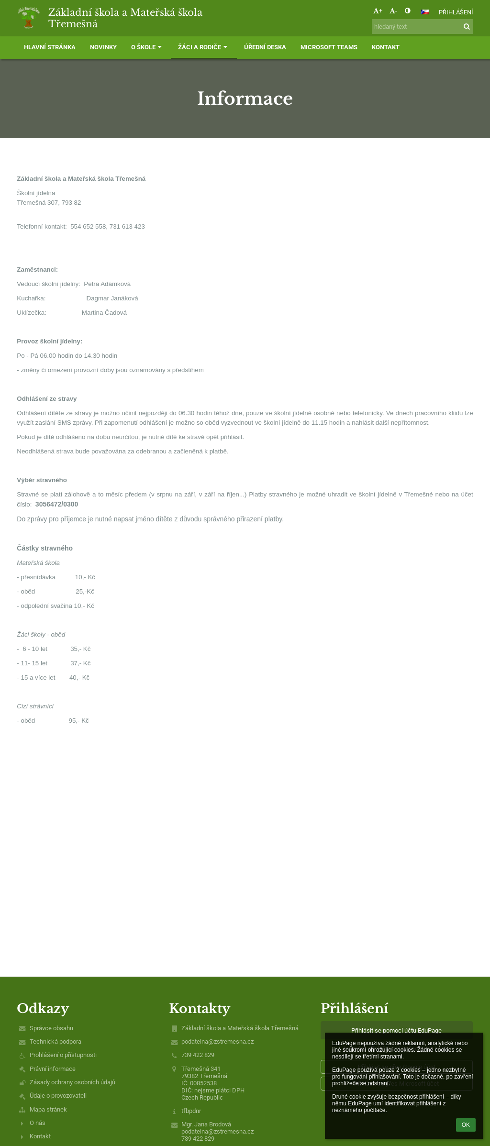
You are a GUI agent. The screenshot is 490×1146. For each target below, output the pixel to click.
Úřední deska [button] (265, 47)
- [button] (393, 10)
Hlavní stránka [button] (50, 47)
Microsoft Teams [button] (329, 47)
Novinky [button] (103, 47)
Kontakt (40, 1136)
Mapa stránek (48, 1109)
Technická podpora (55, 1041)
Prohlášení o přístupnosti (63, 1054)
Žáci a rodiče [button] (203, 47)
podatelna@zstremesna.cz (217, 1041)
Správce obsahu (51, 1028)
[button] (425, 12)
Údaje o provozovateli (58, 1095)
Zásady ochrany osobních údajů (72, 1082)
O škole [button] (147, 47)
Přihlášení (456, 12)
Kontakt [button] (386, 47)
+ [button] (377, 10)
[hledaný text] (422, 26)
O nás (37, 1122)
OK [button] (466, 1125)
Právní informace (53, 1068)
